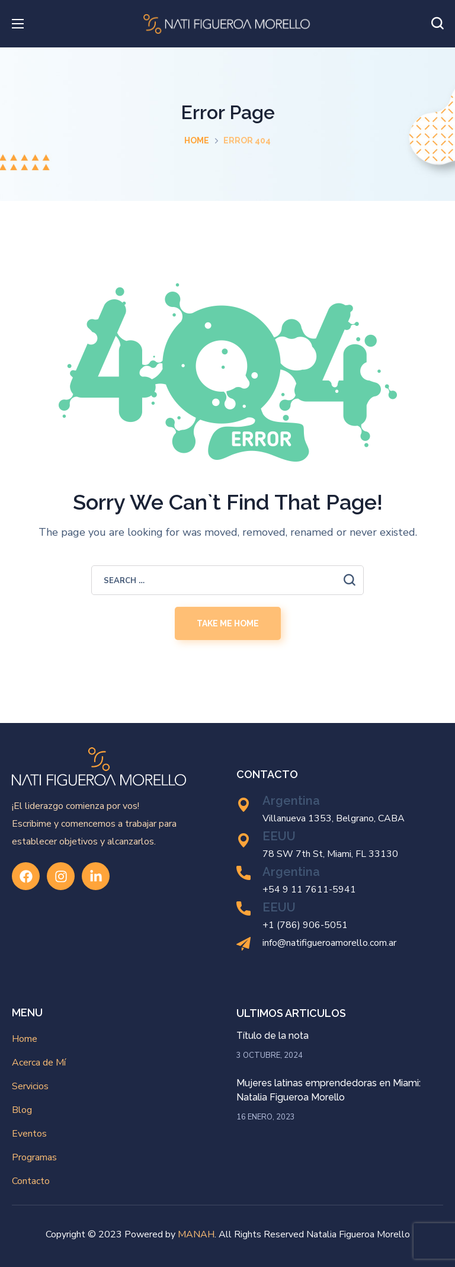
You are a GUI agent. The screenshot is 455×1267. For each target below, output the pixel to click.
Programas (34, 1157)
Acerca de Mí (39, 1062)
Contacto (31, 1181)
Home (196, 140)
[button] (437, 23)
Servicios (30, 1086)
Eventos (29, 1133)
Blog (22, 1109)
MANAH (196, 1234)
